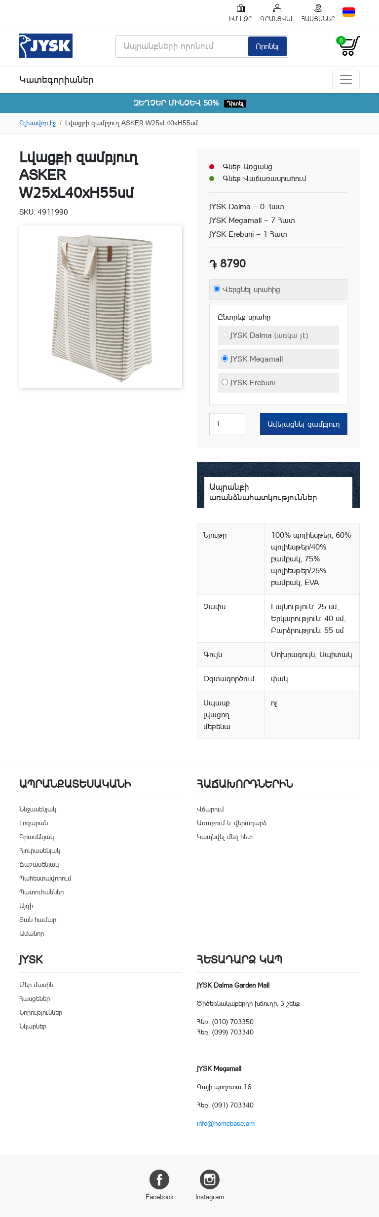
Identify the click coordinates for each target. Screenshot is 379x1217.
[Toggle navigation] (346, 79)
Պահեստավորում (45, 878)
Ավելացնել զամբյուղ (303, 424)
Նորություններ (40, 1012)
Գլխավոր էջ (37, 123)
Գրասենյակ (36, 837)
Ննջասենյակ (37, 809)
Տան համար (37, 919)
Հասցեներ (34, 998)
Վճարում (210, 809)
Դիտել (235, 103)
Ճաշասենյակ (39, 864)
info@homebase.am (226, 1123)
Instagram (209, 1185)
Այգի (26, 906)
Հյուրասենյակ (39, 850)
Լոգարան (33, 823)
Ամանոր (31, 933)
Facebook (160, 1185)
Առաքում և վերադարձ (231, 823)
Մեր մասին (36, 985)
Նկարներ (32, 1026)
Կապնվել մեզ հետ (225, 837)
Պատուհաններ (41, 892)
